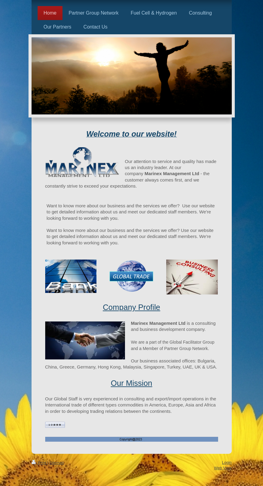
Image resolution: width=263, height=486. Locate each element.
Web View (222, 468)
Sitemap (56, 463)
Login (227, 462)
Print (39, 463)
